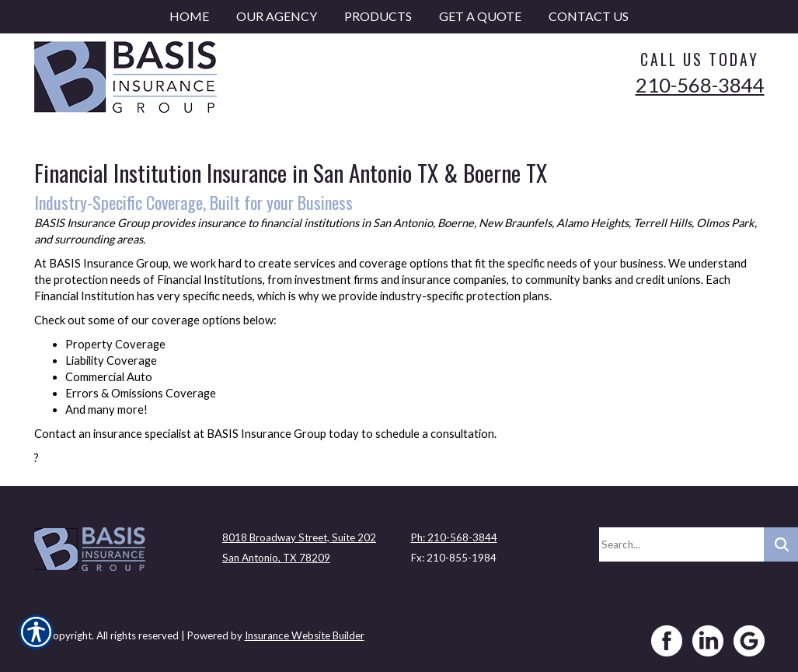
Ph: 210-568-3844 (454, 537)
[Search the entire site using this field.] (681, 544)
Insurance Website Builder (304, 635)
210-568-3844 (700, 84)
